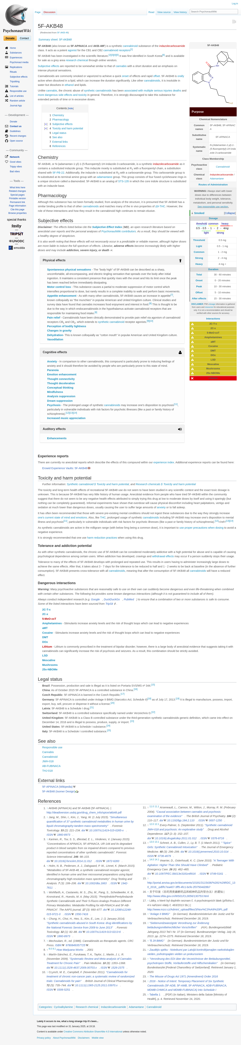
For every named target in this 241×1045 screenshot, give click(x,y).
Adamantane (217, 178)
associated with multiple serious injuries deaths (152, 90)
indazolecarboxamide (172, 45)
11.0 (151, 806)
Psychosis (54, 405)
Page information (17, 205)
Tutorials (14, 86)
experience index (163, 462)
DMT (45, 637)
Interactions (213, 318)
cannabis (121, 66)
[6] (163, 55)
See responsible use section (213, 206)
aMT (45, 628)
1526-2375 (117, 967)
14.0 (151, 859)
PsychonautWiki (111, 231)
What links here (17, 187)
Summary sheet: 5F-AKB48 (55, 39)
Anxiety (52, 361)
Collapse (230, 213)
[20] (112, 703)
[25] (109, 730)
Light (199, 246)
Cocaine (47, 632)
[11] (176, 404)
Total (199, 274)
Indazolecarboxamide (221, 174)
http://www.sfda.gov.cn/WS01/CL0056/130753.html (178, 896)
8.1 (54, 949)
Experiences (16, 57)
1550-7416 (81, 914)
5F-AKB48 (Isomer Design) (58, 791)
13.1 (157, 842)
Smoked (199, 213)
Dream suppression (59, 400)
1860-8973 (63, 834)
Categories (45, 1006)
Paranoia (53, 370)
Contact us (15, 126)
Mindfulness (55, 391)
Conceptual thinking (60, 387)
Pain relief (53, 317)
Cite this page (17, 209)
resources (209, 307)
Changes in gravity (59, 330)
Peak (199, 286)
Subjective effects (48, 66)
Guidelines (15, 131)
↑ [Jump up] (47, 808)
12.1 (157, 824)
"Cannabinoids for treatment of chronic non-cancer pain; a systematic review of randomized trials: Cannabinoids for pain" (90, 976)
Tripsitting (15, 81)
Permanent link (17, 202)
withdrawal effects (163, 556)
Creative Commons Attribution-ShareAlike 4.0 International (93, 1031)
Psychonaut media (19, 62)
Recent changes (18, 136)
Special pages (17, 195)
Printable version (17, 198)
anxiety (161, 507)
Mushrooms (50, 664)
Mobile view (98, 1038)
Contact (24, 38)
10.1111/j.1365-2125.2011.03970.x (96, 985)
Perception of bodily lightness (66, 326)
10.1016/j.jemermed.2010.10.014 (208, 851)
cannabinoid (130, 45)
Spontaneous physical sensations (69, 269)
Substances (16, 52)
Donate (10, 38)
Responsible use (52, 747)
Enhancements (56, 438)
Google (95, 599)
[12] (67, 413)
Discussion (49, 12)
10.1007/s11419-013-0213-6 (103, 931)
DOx (45, 641)
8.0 (50, 949)
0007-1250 (215, 820)
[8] (150, 303)
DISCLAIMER (197, 304)
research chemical (77, 60)
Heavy (199, 264)
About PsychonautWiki (64, 1038)
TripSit (109, 603)
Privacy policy (44, 1038)
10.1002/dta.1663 (96, 883)
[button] (230, 213)
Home (13, 48)
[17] (122, 694)
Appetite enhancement (61, 295)
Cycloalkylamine (63, 1006)
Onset (199, 280)
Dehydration (55, 335)
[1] (131, 49)
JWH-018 (47, 761)
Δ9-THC (160, 206)
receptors (124, 50)
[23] (132, 721)
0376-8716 (217, 838)
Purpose (198, 111)
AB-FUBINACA (51, 766)
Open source (16, 140)
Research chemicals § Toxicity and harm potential (166, 484)
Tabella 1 (154, 994)
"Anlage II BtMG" (159, 913)
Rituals (13, 72)
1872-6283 (112, 861)
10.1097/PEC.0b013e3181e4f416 (175, 873)
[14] (75, 413)
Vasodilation (55, 339)
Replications (16, 67)
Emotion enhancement (61, 374)
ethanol (69, 84)
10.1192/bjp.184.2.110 (180, 820)
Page (37, 12)
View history (180, 12)
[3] (112, 55)
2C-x (45, 614)
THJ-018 (47, 770)
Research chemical (87, 1006)
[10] (151, 321)
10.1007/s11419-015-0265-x (106, 830)
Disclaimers (83, 1038)
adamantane (104, 176)
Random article (17, 100)
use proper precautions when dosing (201, 527)
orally (181, 76)
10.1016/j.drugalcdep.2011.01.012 (176, 838)
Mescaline (48, 660)
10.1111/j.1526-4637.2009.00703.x (75, 967)
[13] (71, 413)
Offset (199, 292)
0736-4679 (164, 855)
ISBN (58, 945)
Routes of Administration (213, 184)
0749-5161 (216, 873)
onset (125, 76)
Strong (199, 258)
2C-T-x (46, 609)
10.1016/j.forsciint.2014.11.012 (73, 861)
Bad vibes (15, 171)
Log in (235, 3)
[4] (115, 55)
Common (199, 252)
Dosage (213, 218)
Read (151, 12)
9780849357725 (75, 945)
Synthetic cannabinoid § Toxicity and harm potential (98, 484)
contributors (129, 231)
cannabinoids (152, 80)
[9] (148, 321)
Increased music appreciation (66, 418)
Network (14, 156)
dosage (212, 304)
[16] (135, 689)
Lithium (47, 646)
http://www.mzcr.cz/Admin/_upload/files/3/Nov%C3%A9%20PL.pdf (187, 909)
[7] (171, 294)
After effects (199, 298)
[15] (153, 684)
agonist (72, 50)
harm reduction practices (102, 537)
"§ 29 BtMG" (157, 940)
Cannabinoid (223, 166)
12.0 (151, 824)
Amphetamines (52, 623)
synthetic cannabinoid (111, 321)
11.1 (157, 806)
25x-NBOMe (49, 669)
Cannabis (48, 752)
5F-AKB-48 (62, 32)
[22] (153, 712)
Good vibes (15, 162)
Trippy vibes (16, 166)
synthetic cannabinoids (98, 90)
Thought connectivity (61, 378)
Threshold (199, 240)
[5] (117, 55)
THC (103, 517)
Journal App (16, 105)
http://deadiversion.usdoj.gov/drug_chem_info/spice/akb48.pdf (84, 812)
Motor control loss (59, 286)
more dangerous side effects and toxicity (62, 94)
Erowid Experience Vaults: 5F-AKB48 (64, 468)
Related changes (17, 191)
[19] (177, 698)
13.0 (151, 842)
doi (83, 830)
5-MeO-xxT (49, 618)
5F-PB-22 (58, 172)
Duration (213, 269)
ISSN (50, 834)
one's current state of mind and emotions (62, 517)
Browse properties (17, 213)
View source (164, 12)
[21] (92, 707)
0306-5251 (63, 989)
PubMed (129, 599)
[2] (110, 55)
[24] (108, 726)
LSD (45, 655)
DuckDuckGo (112, 599)
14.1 (157, 859)
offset (156, 76)
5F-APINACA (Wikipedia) (57, 786)
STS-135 (123, 181)
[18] (149, 698)
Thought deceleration (61, 383)
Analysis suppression (61, 396)
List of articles (17, 96)
